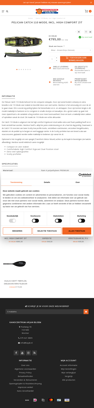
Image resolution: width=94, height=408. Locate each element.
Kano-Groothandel (25, 391)
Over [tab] (78, 182)
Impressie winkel (25, 387)
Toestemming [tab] (16, 182)
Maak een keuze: (56, 46)
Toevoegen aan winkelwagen (76, 59)
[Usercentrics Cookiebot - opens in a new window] (80, 175)
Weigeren (17, 231)
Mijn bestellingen (68, 369)
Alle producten (68, 380)
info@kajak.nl (27, 343)
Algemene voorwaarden (25, 369)
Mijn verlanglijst (68, 372)
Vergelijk (69, 376)
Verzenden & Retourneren (25, 380)
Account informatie (68, 365)
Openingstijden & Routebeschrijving (25, 383)
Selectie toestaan (47, 231)
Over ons (25, 365)
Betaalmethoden (25, 376)
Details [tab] (47, 182)
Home (30, 18)
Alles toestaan (77, 231)
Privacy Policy (25, 372)
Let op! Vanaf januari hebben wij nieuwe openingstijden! (47, 2)
